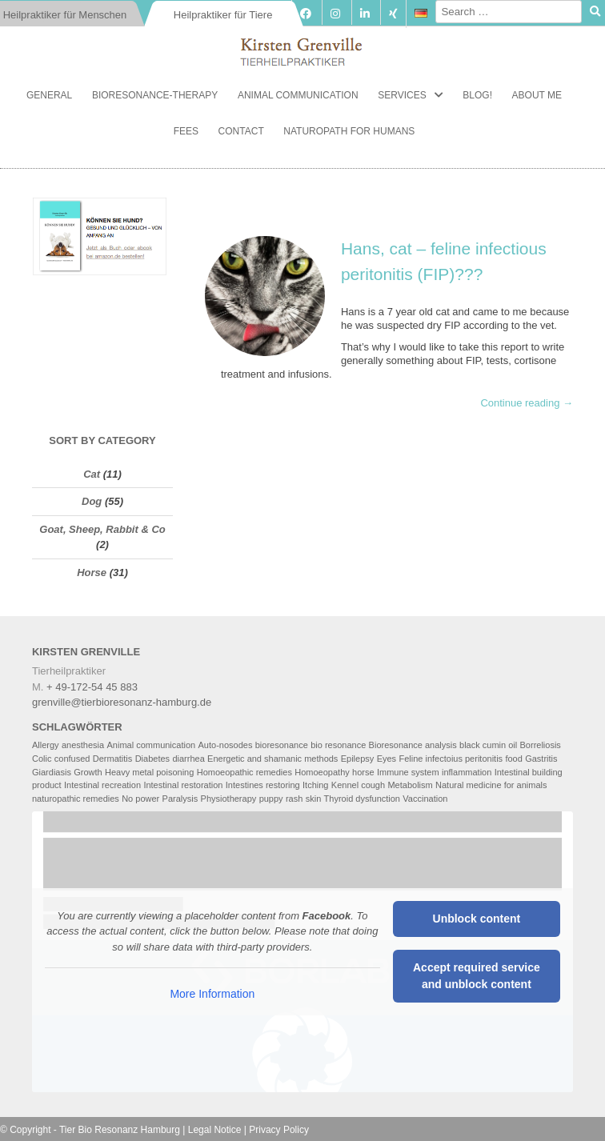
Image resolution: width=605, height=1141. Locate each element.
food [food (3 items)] (513, 758)
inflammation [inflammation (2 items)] (466, 772)
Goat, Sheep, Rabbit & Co (102, 529)
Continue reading (526, 403)
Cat (91, 474)
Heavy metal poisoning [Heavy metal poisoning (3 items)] (149, 772)
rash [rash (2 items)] (294, 798)
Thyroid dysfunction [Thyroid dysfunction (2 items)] (362, 798)
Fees (186, 131)
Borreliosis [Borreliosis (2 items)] (540, 745)
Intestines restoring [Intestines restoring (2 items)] (263, 785)
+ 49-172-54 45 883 (92, 687)
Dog (92, 501)
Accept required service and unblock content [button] (476, 976)
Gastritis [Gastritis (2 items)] (541, 758)
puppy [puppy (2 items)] (271, 798)
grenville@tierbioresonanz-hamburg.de (121, 702)
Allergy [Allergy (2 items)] (45, 745)
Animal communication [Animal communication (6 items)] (151, 745)
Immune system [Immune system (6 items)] (408, 772)
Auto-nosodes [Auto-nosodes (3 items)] (225, 745)
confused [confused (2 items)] (72, 758)
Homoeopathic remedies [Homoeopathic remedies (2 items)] (244, 772)
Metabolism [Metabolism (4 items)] (409, 785)
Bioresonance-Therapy (155, 95)
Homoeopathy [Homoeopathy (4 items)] (322, 772)
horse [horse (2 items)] (363, 772)
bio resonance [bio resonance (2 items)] (338, 745)
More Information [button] (212, 993)
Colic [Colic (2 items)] (41, 758)
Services (402, 95)
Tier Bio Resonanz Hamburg (119, 1129)
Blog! (477, 95)
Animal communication (298, 95)
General (49, 95)
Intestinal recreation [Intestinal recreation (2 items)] (102, 785)
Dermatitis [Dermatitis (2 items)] (113, 758)
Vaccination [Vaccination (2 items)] (425, 798)
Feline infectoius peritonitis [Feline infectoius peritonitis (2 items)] (451, 758)
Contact (241, 131)
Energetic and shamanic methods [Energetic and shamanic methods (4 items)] (272, 758)
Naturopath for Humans (349, 131)
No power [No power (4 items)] (140, 798)
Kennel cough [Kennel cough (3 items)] (358, 785)
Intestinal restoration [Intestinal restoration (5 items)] (182, 785)
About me (537, 95)
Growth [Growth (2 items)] (88, 772)
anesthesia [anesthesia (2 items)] (83, 745)
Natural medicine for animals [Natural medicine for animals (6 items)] (491, 785)
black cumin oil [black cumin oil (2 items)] (488, 745)
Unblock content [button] (477, 918)
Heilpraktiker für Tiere (223, 15)
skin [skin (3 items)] (314, 798)
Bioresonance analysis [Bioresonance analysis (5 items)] (413, 745)
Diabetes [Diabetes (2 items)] (152, 758)
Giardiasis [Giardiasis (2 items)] (51, 772)
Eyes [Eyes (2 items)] (386, 758)
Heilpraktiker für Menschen (65, 15)
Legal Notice (215, 1129)
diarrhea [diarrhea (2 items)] (188, 758)
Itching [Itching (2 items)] (315, 785)
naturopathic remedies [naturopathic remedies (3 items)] (75, 798)
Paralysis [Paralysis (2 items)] (180, 798)
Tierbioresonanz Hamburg (302, 48)
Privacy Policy (279, 1129)
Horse (91, 572)
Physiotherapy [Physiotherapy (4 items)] (229, 798)
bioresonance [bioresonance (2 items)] (281, 745)
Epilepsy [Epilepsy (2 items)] (358, 758)
